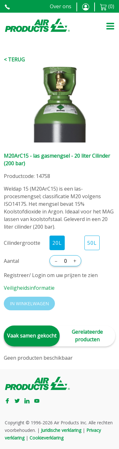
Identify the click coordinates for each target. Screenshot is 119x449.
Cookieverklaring (46, 438)
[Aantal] (65, 261)
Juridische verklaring (61, 430)
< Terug (14, 59)
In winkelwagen (29, 303)
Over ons (60, 6)
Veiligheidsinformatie (29, 287)
